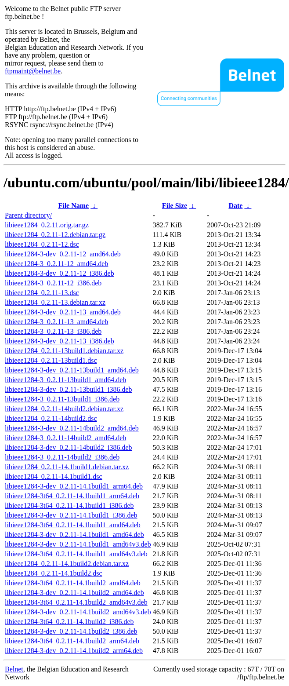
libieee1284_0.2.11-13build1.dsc (51, 360)
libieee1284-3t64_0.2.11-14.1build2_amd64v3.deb (76, 602)
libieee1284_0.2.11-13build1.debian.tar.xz (64, 350)
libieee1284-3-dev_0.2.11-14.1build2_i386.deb (71, 631)
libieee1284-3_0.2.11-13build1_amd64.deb (65, 379)
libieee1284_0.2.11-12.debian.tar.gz (55, 234)
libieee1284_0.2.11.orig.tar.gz (47, 225)
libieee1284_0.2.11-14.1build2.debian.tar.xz (67, 563)
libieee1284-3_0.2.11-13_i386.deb (53, 331)
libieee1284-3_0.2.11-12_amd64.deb (56, 263)
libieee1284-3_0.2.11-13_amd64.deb (56, 321)
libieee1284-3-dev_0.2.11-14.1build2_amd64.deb (74, 592)
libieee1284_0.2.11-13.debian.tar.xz (55, 302)
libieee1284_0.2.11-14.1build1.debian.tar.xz (67, 467)
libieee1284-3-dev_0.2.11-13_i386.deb (59, 341)
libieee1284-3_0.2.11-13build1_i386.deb (62, 399)
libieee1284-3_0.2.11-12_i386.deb (53, 283)
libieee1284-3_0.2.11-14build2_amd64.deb (65, 438)
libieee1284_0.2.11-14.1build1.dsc (53, 476)
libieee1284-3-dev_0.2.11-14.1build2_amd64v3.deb (78, 612)
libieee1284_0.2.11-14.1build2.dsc (53, 573)
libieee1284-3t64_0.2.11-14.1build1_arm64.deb (72, 496)
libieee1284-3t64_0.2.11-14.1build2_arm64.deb (72, 641)
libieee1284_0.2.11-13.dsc (42, 292)
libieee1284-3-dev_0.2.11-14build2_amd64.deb (72, 428)
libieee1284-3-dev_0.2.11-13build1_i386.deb (68, 389)
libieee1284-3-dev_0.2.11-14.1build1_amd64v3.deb (78, 544)
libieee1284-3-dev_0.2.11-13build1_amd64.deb (72, 370)
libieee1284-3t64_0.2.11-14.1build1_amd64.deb (73, 525)
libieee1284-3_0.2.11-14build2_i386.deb (62, 457)
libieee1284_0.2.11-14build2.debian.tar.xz (64, 408)
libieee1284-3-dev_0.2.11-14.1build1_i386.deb (71, 515)
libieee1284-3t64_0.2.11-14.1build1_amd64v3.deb (76, 554)
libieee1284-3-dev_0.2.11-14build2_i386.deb (68, 447)
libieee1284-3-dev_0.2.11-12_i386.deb (59, 273)
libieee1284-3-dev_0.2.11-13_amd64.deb (63, 312)
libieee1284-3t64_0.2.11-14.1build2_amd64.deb (73, 583)
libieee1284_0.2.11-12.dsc (42, 244)
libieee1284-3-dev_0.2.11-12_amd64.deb (63, 254)
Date (235, 205)
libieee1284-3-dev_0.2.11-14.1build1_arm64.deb (74, 486)
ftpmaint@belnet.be (33, 71)
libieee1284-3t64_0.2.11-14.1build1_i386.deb (69, 505)
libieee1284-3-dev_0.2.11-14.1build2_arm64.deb (74, 650)
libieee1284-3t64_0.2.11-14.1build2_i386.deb (69, 621)
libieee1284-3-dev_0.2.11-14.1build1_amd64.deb (74, 534)
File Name (73, 205)
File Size (174, 205)
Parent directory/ (28, 215)
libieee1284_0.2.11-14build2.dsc (51, 418)
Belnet (14, 669)
